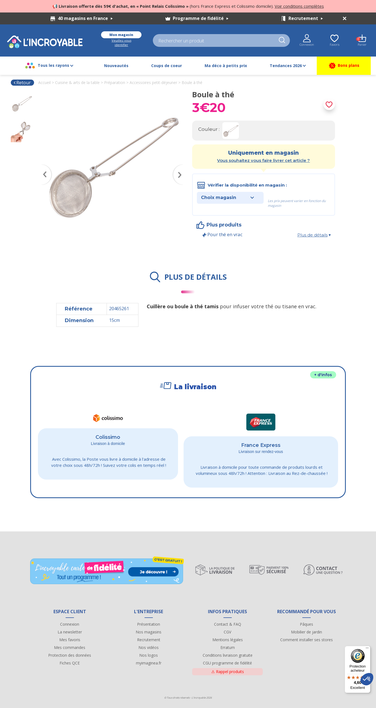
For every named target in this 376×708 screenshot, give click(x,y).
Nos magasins (148, 632)
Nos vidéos (148, 647)
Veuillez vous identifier (121, 42)
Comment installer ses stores (306, 639)
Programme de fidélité (200, 18)
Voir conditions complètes (299, 6)
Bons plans (343, 66)
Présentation (148, 624)
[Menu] (367, 649)
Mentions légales (227, 639)
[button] (367, 679)
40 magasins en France (85, 18)
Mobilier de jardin (306, 632)
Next (181, 166)
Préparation (114, 82)
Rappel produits (227, 671)
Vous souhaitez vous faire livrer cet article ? (263, 160)
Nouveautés (116, 65)
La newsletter (70, 632)
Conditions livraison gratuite (228, 655)
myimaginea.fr (148, 663)
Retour (22, 83)
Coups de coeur (166, 65)
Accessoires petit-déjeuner (153, 82)
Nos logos (148, 655)
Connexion (69, 624)
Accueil (44, 82)
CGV (227, 632)
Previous (44, 166)
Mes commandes (69, 647)
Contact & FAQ (227, 624)
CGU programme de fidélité (227, 663)
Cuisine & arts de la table (77, 82)
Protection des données (69, 655)
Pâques (306, 624)
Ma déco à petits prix (226, 65)
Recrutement (306, 18)
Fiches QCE (70, 663)
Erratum (227, 647)
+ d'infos (323, 374)
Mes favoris (69, 639)
